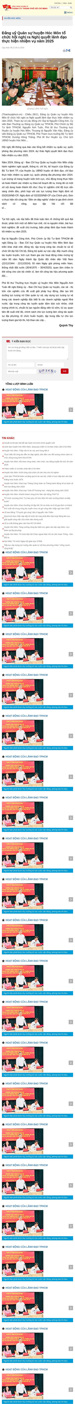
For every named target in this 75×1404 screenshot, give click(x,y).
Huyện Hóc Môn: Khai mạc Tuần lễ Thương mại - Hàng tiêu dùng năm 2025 (36, 490)
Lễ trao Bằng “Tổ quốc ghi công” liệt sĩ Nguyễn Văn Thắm (28, 512)
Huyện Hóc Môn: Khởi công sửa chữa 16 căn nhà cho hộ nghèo (31, 472)
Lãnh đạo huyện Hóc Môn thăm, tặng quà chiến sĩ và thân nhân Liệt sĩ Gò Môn (37, 447)
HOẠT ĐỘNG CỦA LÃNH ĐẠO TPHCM (27, 389)
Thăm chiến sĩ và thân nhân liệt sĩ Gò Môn (22, 469)
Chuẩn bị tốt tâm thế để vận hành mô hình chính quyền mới (29, 443)
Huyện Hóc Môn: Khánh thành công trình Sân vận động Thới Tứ (31, 494)
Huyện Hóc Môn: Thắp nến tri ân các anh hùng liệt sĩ (26, 450)
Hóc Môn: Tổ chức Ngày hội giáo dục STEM (23, 541)
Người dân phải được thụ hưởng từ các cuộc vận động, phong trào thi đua (35, 422)
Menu (68, 13)
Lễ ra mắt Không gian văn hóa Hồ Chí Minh (22, 523)
